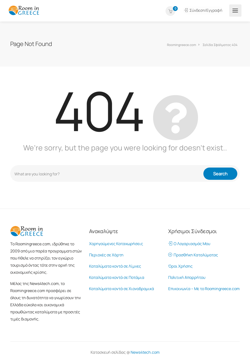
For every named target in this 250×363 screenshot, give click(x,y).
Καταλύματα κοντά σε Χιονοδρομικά (121, 288)
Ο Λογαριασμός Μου (189, 243)
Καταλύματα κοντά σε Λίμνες (115, 266)
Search (220, 173)
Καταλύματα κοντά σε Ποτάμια (116, 277)
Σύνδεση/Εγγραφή (203, 10)
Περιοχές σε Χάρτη (106, 255)
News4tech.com (145, 352)
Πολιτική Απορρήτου (186, 277)
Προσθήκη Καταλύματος (193, 255)
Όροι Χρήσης (180, 266)
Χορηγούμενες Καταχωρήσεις (116, 243)
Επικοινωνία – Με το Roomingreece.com (204, 288)
